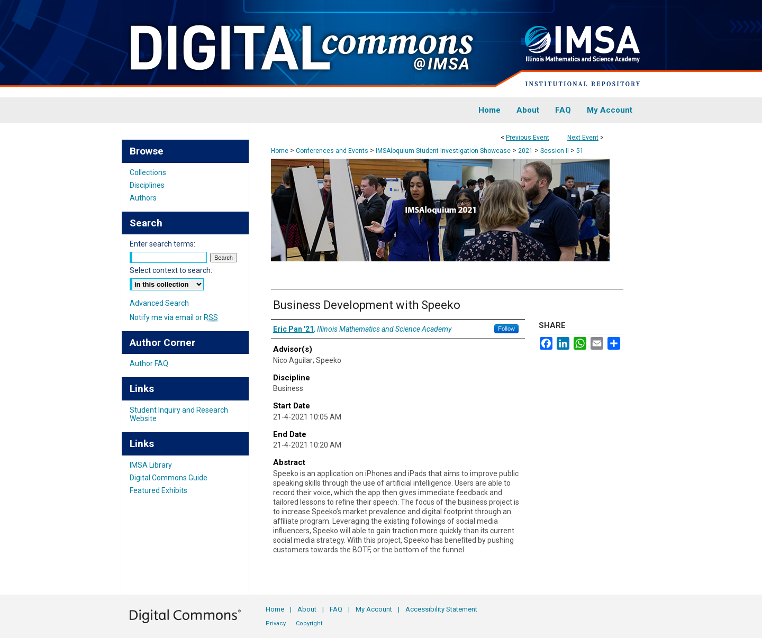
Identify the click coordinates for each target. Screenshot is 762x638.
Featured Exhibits (158, 490)
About (306, 609)
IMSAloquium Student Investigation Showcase (444, 150)
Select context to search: (171, 270)
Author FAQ (149, 363)
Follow (506, 328)
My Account (374, 609)
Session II (555, 150)
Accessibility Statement (441, 609)
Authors (143, 198)
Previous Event (527, 137)
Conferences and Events (333, 150)
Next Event (582, 137)
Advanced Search (159, 303)
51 (580, 150)
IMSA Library (151, 465)
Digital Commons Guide (168, 477)
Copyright (309, 623)
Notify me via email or (174, 317)
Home (279, 150)
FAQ (336, 609)
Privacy (276, 623)
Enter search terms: (162, 244)
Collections (148, 172)
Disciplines (147, 185)
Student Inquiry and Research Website (179, 414)
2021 (526, 150)
